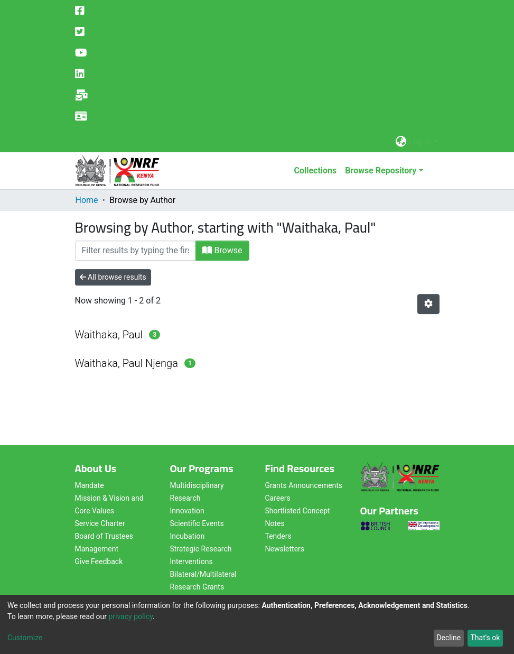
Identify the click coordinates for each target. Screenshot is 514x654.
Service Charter (100, 523)
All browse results (113, 277)
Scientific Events (197, 523)
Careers (278, 498)
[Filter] (136, 251)
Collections (315, 170)
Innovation (187, 510)
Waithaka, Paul (109, 334)
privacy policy (130, 616)
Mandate (89, 485)
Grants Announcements (304, 485)
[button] (401, 141)
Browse (222, 250)
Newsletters (285, 549)
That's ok (485, 637)
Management (96, 549)
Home (87, 200)
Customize (24, 637)
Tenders (278, 536)
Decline (448, 637)
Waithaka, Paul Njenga (126, 363)
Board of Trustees (104, 536)
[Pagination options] (428, 304)
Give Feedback (99, 561)
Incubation (187, 536)
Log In (420, 141)
